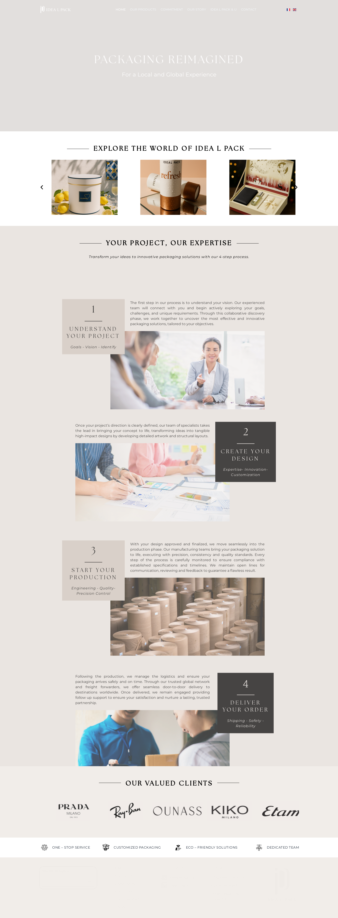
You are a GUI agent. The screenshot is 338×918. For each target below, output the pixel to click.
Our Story (196, 9)
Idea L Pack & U (223, 9)
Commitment (172, 9)
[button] (42, 187)
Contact (248, 9)
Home (121, 9)
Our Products (143, 9)
